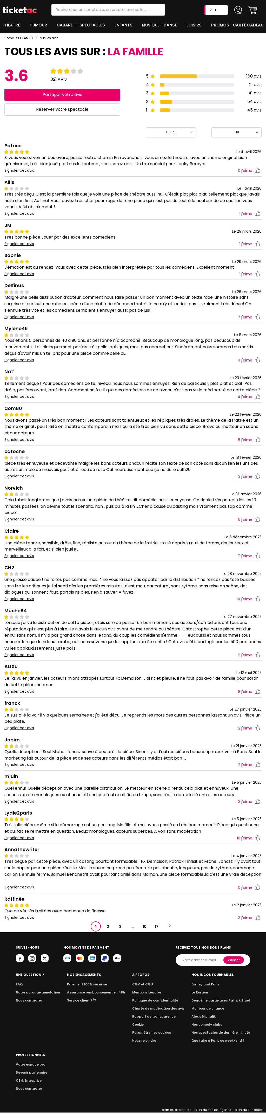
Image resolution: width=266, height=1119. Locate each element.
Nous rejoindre (146, 1047)
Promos (220, 25)
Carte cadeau (248, 25)
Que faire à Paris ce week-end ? (220, 1047)
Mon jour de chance (210, 1015)
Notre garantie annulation (36, 999)
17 (156, 933)
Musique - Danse (160, 25)
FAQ (19, 991)
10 (144, 933)
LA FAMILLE (26, 38)
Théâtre (11, 25)
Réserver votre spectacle (62, 109)
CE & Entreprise (28, 1087)
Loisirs (194, 25)
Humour (39, 25)
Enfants (123, 25)
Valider (234, 966)
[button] (252, 10)
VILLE (216, 10)
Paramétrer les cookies (153, 1039)
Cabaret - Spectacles (81, 25)
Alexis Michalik (206, 1023)
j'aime (249, 170)
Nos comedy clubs (209, 1031)
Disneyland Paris (208, 991)
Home (9, 38)
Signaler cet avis (19, 170)
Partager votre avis (62, 95)
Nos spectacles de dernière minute (222, 1039)
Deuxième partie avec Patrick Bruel (222, 1007)
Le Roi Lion (203, 999)
